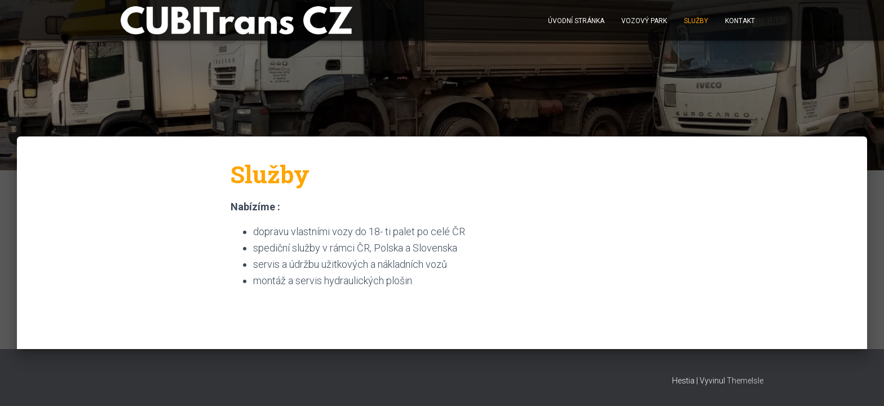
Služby (696, 21)
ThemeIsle (745, 380)
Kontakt (740, 21)
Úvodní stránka (576, 21)
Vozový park (644, 21)
